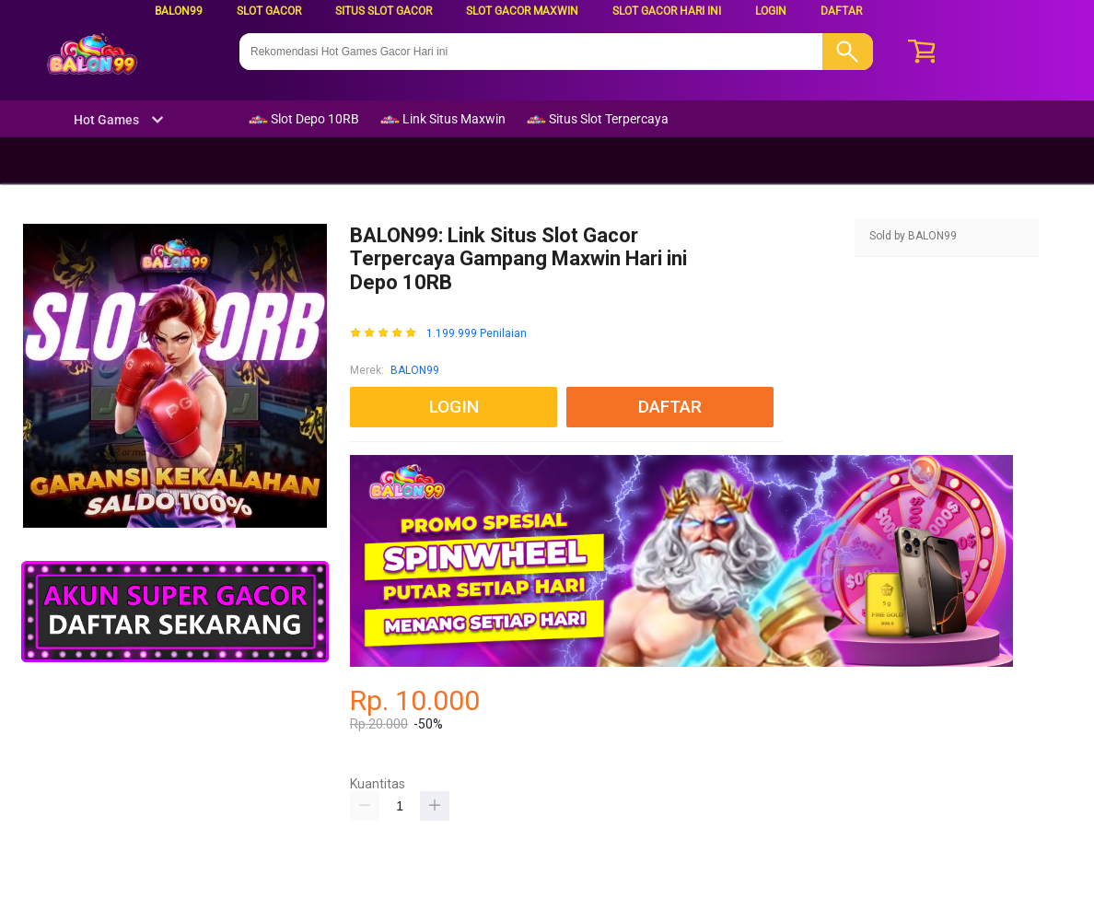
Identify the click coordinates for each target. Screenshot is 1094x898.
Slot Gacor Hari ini (666, 11)
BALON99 (179, 11)
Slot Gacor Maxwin (522, 11)
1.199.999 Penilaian (476, 334)
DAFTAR (841, 11)
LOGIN (770, 11)
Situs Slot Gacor (383, 11)
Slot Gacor (269, 11)
